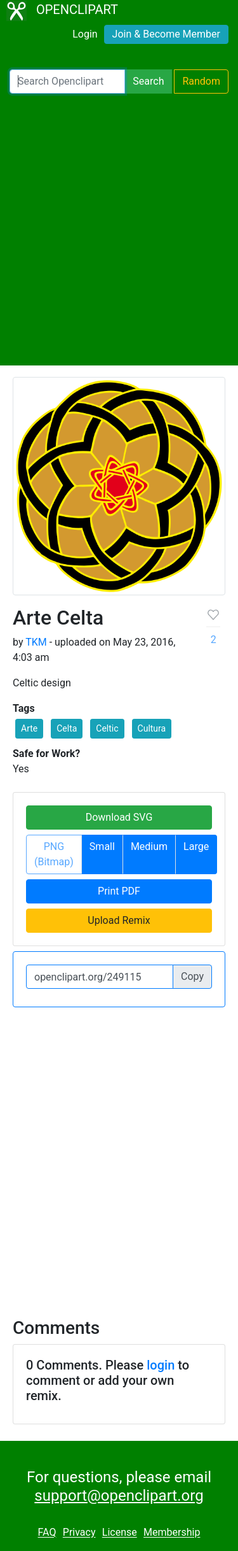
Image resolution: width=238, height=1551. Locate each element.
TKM (36, 642)
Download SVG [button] (119, 817)
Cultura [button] (152, 728)
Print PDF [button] (119, 891)
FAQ (47, 1533)
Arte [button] (29, 728)
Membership (171, 1533)
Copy (192, 976)
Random (201, 81)
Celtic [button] (107, 728)
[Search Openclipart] (67, 81)
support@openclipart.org (118, 1496)
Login (84, 34)
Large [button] (196, 846)
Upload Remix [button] (119, 920)
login (161, 1365)
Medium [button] (149, 846)
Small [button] (102, 846)
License (119, 1533)
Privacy (79, 1533)
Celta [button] (66, 728)
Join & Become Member (166, 34)
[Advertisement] (119, 229)
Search (148, 81)
